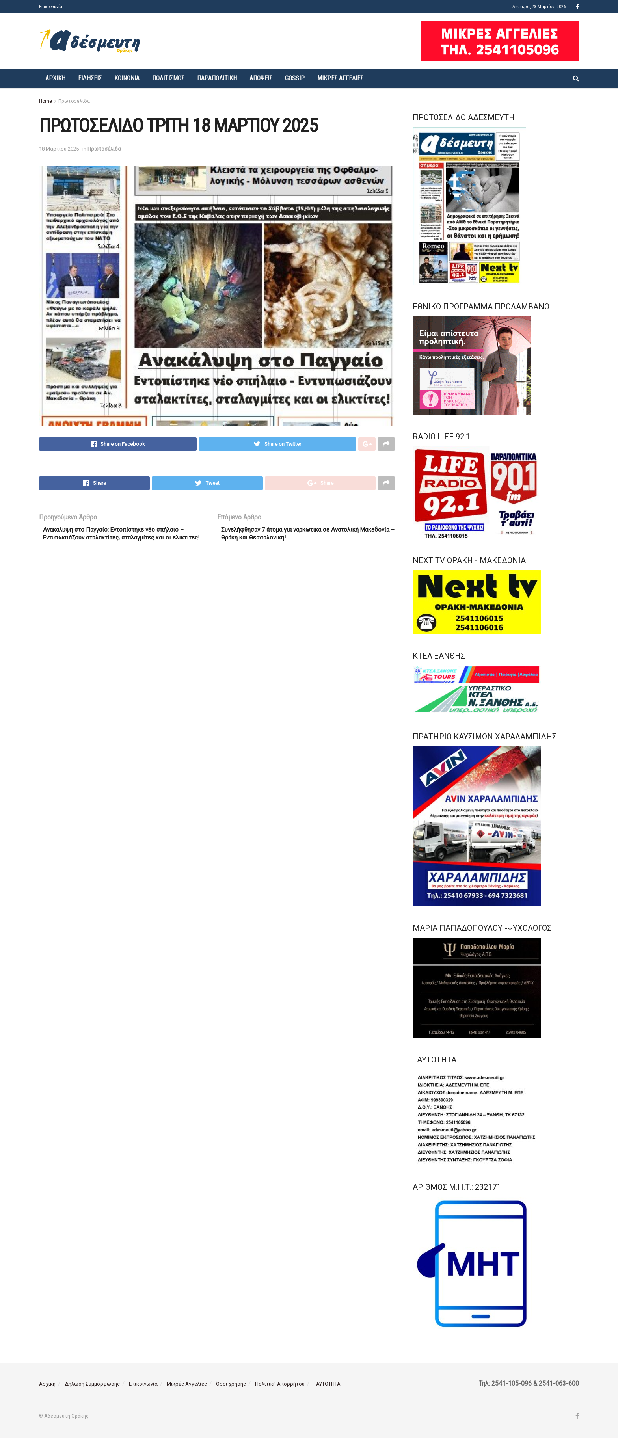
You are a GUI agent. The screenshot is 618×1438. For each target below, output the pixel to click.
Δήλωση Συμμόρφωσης (92, 1384)
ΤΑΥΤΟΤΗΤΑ (327, 1384)
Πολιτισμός (168, 78)
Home (45, 101)
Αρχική (55, 78)
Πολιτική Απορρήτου (280, 1384)
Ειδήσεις (90, 78)
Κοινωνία (127, 78)
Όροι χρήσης (231, 1384)
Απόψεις (260, 78)
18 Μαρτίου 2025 (59, 149)
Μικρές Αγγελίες (340, 78)
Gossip (295, 78)
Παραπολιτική (217, 78)
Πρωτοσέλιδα (74, 101)
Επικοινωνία (50, 6)
